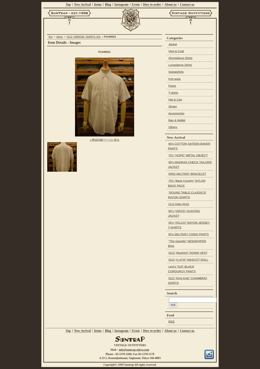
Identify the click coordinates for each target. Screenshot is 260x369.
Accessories (176, 113)
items (59, 36)
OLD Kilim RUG (178, 204)
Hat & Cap (175, 99)
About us (170, 4)
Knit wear (174, 79)
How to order (152, 4)
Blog (108, 4)
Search (172, 293)
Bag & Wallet (176, 120)
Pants (172, 85)
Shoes (172, 106)
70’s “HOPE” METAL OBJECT (188, 155)
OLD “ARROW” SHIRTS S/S (83, 36)
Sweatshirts (176, 71)
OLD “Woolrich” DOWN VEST (187, 252)
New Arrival (82, 4)
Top (68, 4)
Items (97, 4)
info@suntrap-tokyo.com (134, 349)
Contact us (187, 4)
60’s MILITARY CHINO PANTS (188, 234)
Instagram (121, 4)
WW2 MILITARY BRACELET (187, 173)
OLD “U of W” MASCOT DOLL (188, 259)
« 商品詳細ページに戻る (104, 139)
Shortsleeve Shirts (180, 58)
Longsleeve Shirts (180, 65)
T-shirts (173, 92)
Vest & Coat (176, 51)
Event (136, 4)
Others (172, 127)
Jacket (172, 44)
